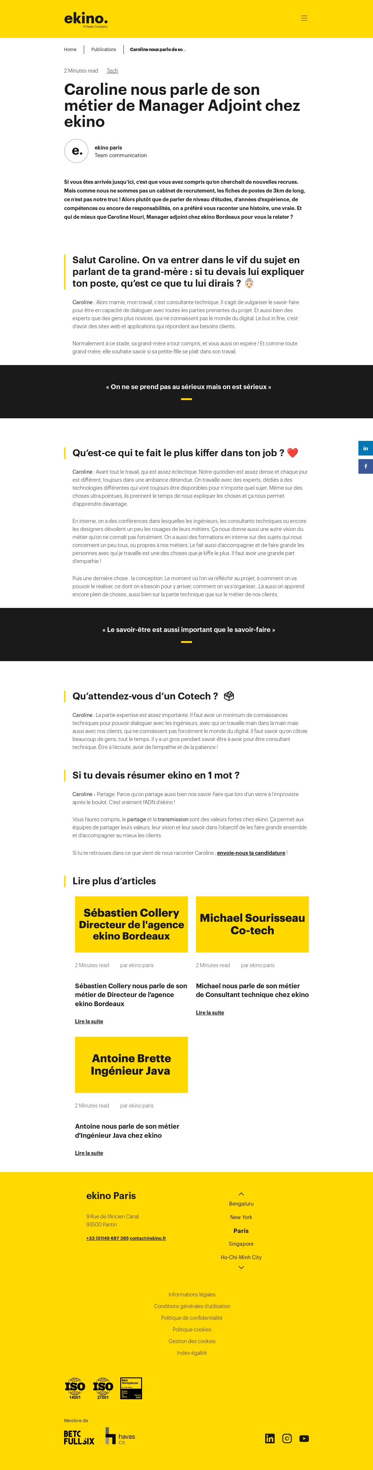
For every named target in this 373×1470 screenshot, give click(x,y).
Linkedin (269, 1438)
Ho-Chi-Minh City (241, 1257)
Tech (112, 70)
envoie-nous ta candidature (251, 853)
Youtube (303, 1438)
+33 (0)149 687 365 (107, 1238)
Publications (103, 49)
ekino (86, 18)
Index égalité (192, 1353)
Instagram (286, 1438)
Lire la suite (89, 1021)
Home (70, 49)
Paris (241, 1230)
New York (241, 1217)
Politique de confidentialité (192, 1318)
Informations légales (192, 1294)
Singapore (241, 1244)
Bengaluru (241, 1203)
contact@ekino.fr (148, 1238)
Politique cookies (192, 1329)
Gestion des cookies (192, 1341)
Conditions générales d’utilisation (192, 1306)
